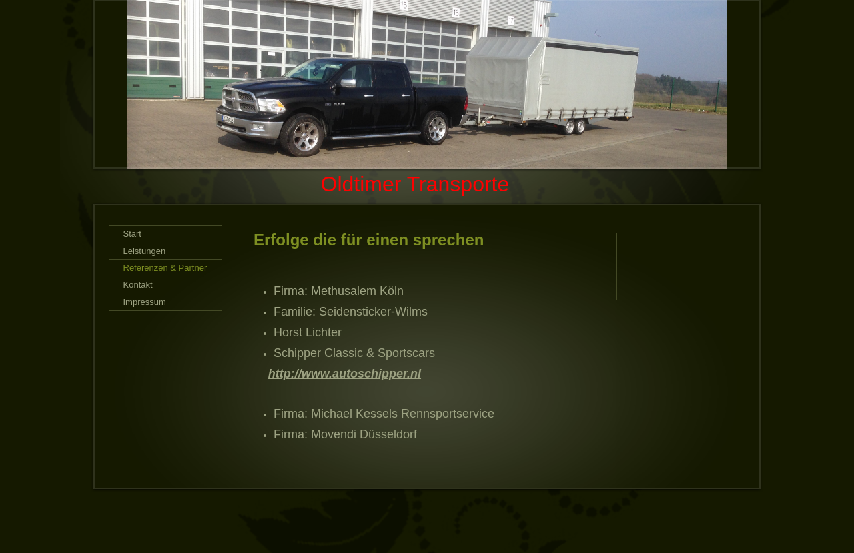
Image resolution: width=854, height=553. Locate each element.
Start (132, 234)
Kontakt (138, 285)
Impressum (144, 302)
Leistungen (144, 251)
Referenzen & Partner (165, 268)
